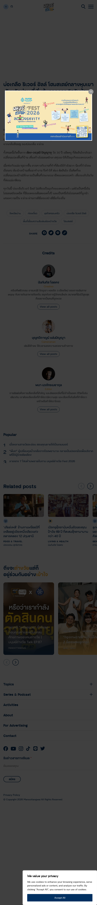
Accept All (59, 897)
